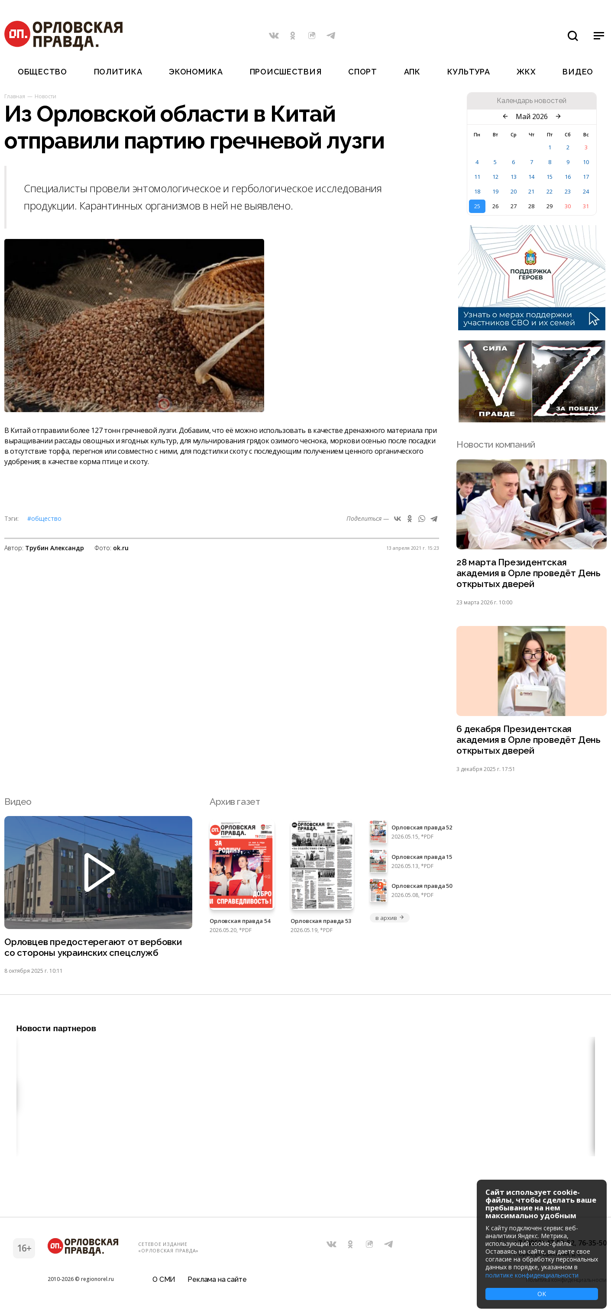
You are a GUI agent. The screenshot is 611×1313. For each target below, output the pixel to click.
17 (586, 177)
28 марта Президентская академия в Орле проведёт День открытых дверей (528, 573)
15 (549, 177)
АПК (412, 71)
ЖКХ (526, 71)
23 (568, 191)
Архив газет (235, 802)
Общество (42, 71)
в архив (389, 918)
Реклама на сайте (217, 1280)
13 (514, 177)
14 (531, 177)
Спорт (362, 71)
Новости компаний (495, 444)
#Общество (44, 518)
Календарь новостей (531, 100)
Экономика (196, 71)
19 (495, 191)
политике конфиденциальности (532, 1275)
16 (568, 177)
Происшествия (286, 71)
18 (477, 191)
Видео (578, 71)
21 (531, 191)
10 (586, 162)
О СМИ (163, 1280)
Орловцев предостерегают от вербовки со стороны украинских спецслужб (93, 948)
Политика (118, 71)
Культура (468, 71)
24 (586, 191)
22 (549, 191)
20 (514, 191)
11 (477, 177)
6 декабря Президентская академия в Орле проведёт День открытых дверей (528, 740)
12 (495, 177)
